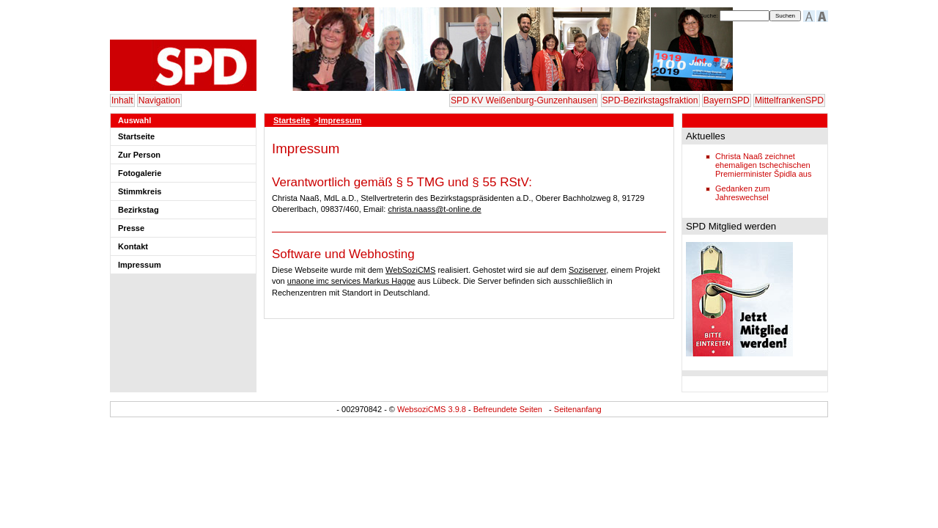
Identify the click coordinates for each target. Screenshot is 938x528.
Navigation (159, 100)
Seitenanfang (578, 409)
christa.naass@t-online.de (434, 209)
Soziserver (587, 269)
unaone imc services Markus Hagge (351, 280)
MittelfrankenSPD (789, 100)
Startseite (136, 136)
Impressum (139, 264)
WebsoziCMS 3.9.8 (431, 409)
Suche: (710, 15)
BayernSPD (727, 100)
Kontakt (133, 246)
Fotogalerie (139, 173)
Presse (131, 228)
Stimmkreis (139, 191)
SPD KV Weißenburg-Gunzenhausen (524, 100)
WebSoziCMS (410, 269)
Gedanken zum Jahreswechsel (742, 193)
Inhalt (122, 100)
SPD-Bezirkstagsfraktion (650, 100)
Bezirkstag (138, 209)
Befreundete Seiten (507, 409)
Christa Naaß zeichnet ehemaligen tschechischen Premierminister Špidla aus (763, 165)
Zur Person (139, 154)
